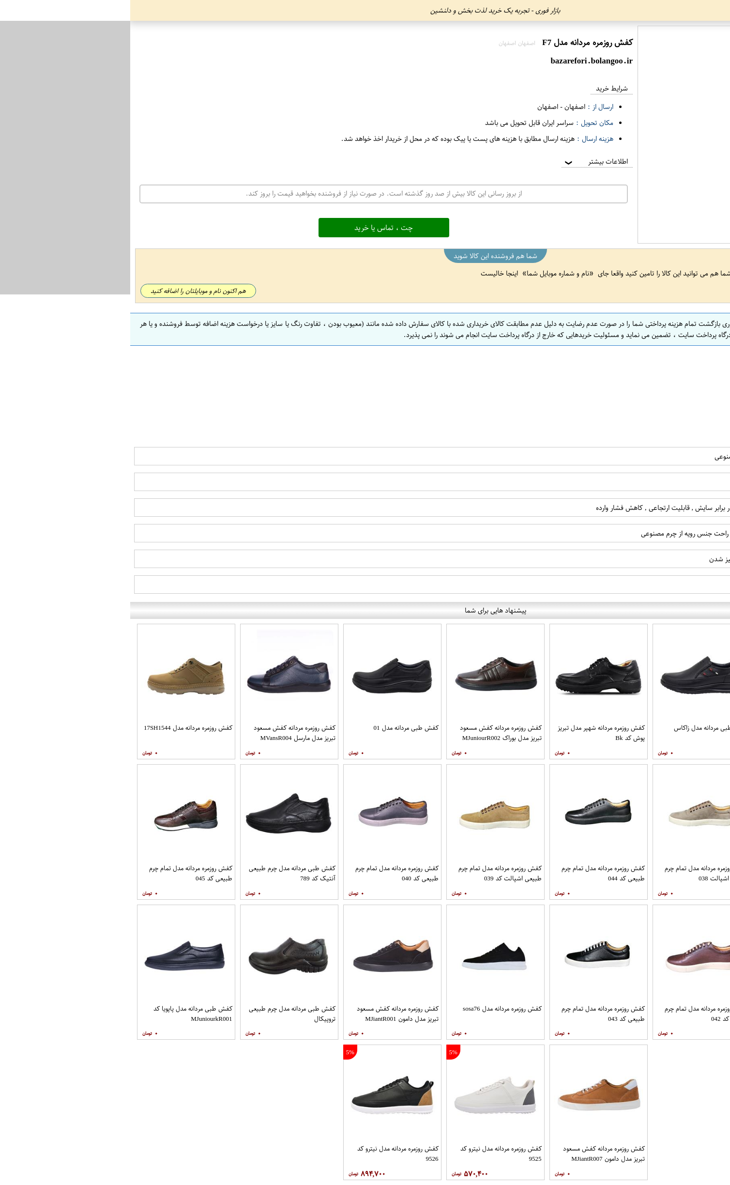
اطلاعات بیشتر (465, 161)
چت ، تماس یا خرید (253, 227)
